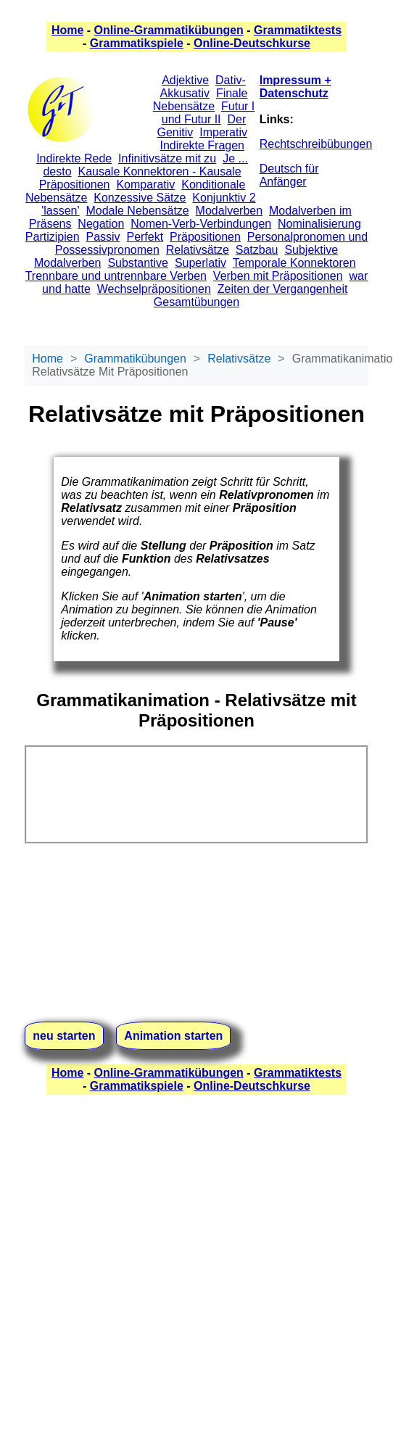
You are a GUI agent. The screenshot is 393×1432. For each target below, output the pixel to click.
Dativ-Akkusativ (203, 86)
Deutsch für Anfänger (289, 175)
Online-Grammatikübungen (169, 30)
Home (67, 30)
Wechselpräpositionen (154, 289)
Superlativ (200, 263)
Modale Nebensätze (137, 210)
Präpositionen (205, 237)
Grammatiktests (298, 30)
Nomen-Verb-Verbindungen (201, 224)
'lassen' (60, 210)
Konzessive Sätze (140, 197)
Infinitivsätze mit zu (167, 158)
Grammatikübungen (135, 358)
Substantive (137, 263)
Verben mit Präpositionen (278, 276)
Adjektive (185, 80)
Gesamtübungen (196, 302)
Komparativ (145, 184)
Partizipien (52, 237)
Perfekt (144, 237)
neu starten (64, 1036)
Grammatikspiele (136, 43)
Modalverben (229, 210)
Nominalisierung (319, 224)
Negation (101, 224)
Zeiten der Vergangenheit (283, 289)
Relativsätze (197, 250)
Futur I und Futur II (208, 112)
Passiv (103, 237)
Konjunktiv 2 (223, 197)
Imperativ (223, 132)
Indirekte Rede (74, 158)
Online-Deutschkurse (252, 43)
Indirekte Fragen (202, 145)
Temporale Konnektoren (294, 263)
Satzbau (257, 250)
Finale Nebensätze (200, 99)
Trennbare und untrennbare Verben (116, 276)
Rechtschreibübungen (316, 144)
